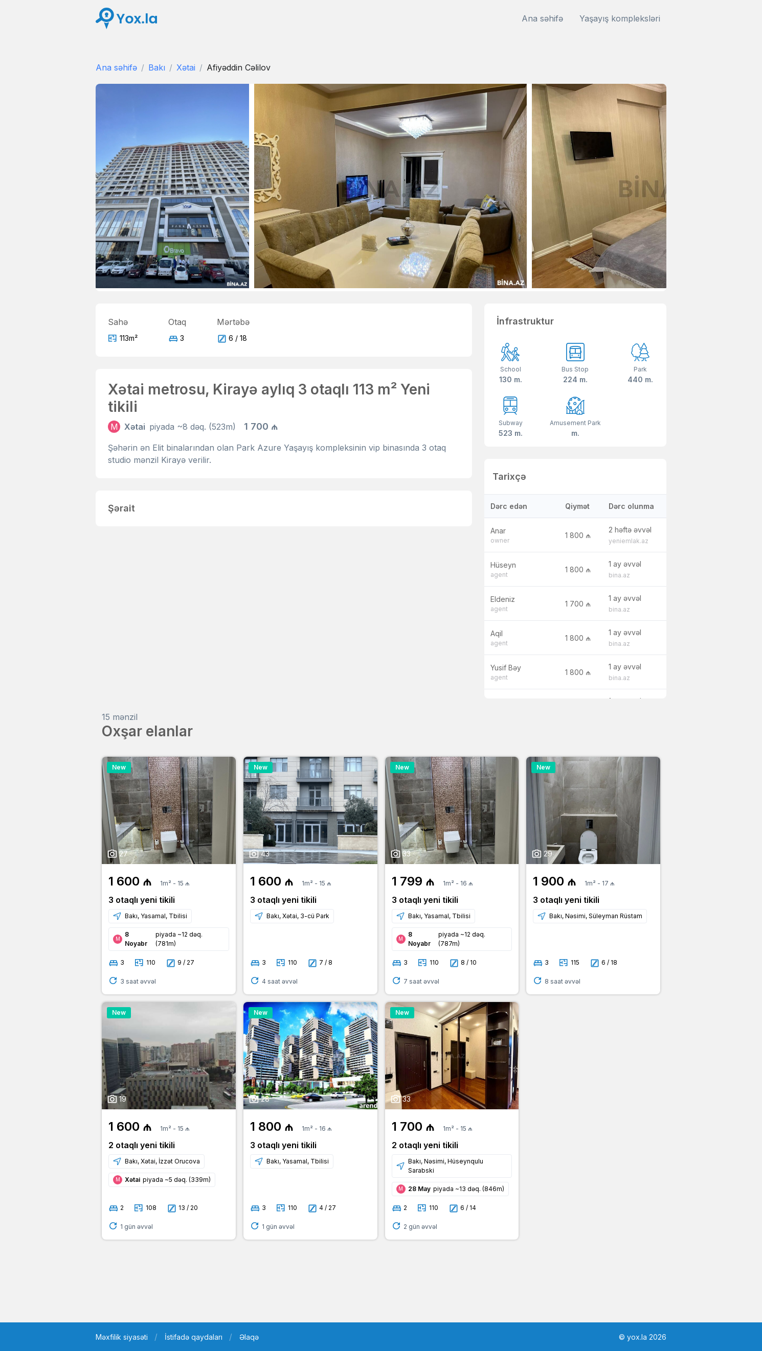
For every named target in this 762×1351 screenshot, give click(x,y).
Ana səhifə (542, 18)
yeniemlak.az (628, 541)
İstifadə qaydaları (193, 1337)
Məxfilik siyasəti (122, 1337)
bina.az (619, 575)
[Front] (126, 19)
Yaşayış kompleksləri (619, 18)
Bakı (156, 67)
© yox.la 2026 (642, 1337)
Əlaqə (249, 1337)
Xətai (185, 67)
